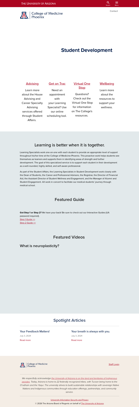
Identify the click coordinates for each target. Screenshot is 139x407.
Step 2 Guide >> (28, 222)
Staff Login (114, 364)
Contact (114, 11)
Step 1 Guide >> (27, 219)
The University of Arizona (92, 403)
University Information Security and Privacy (69, 400)
